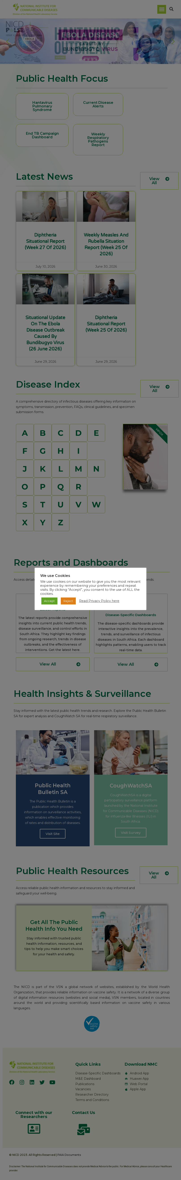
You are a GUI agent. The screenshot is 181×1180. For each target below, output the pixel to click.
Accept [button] (49, 601)
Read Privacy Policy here (99, 601)
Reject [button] (68, 601)
